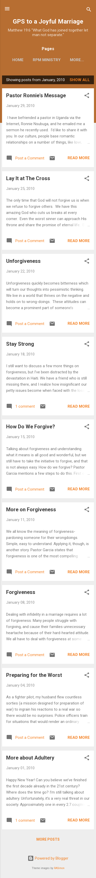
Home (18, 60)
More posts (48, 839)
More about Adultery (30, 758)
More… (77, 60)
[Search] (89, 10)
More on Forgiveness (31, 509)
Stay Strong (20, 344)
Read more (79, 158)
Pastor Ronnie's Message (36, 95)
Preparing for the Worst (34, 675)
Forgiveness (20, 592)
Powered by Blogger (48, 858)
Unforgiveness (23, 261)
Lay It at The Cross (28, 178)
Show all (80, 80)
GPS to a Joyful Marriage (48, 21)
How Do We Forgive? (30, 427)
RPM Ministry (47, 60)
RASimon (59, 868)
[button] (87, 96)
